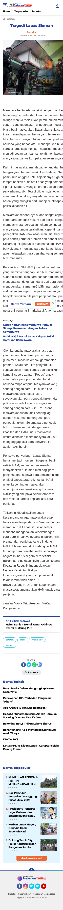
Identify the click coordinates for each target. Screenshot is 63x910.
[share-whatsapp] (34, 664)
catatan (10, 639)
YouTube (46, 887)
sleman (9, 645)
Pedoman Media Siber (44, 894)
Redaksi (12, 894)
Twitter (33, 887)
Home (6, 11)
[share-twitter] (29, 664)
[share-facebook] (23, 664)
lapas (22, 639)
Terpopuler (21, 11)
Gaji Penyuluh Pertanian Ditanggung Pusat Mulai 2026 (22, 796)
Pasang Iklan (24, 894)
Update (42, 304)
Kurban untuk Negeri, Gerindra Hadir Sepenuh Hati (22, 828)
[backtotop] (32, 871)
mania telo (37, 639)
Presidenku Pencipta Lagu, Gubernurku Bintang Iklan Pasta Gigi (21, 812)
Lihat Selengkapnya (31, 858)
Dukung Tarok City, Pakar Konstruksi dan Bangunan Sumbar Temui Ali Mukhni (22, 844)
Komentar (31, 672)
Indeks (36, 11)
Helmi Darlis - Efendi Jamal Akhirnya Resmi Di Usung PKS (29, 626)
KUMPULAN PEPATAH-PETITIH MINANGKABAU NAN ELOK (23, 781)
